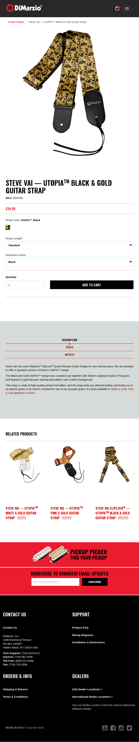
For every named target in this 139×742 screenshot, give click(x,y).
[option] (24, 464)
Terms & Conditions (15, 696)
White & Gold (119, 388)
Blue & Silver (27, 392)
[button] (117, 8)
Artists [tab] (69, 354)
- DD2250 (113, 513)
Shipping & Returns (15, 689)
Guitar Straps (16, 21)
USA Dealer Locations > (87, 689)
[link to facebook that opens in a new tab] (113, 728)
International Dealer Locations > (92, 696)
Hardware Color (16, 254)
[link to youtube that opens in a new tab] (105, 728)
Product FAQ (80, 627)
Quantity (11, 276)
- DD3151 (22, 513)
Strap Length (14, 238)
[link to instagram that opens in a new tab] (121, 728)
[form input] (25, 285)
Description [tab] (69, 340)
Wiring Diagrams (82, 635)
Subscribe (94, 582)
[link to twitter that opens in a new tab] (129, 728)
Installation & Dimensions (88, 642)
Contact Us (10, 627)
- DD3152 (67, 513)
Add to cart (91, 284)
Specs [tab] (69, 347)
